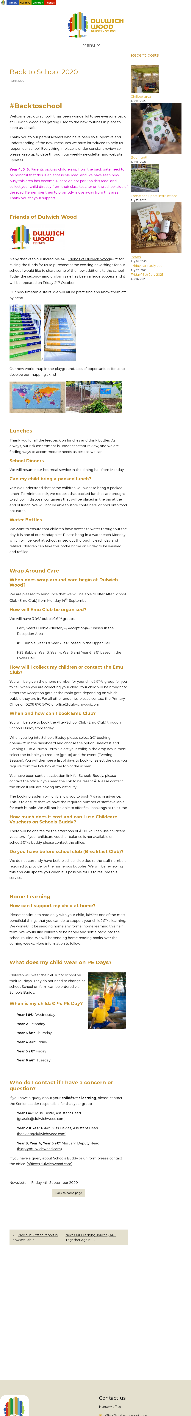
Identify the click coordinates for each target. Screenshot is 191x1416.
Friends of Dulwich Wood (89, 259)
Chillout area (141, 96)
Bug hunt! (139, 157)
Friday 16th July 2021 (147, 274)
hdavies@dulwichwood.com (41, 1134)
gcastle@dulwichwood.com (41, 1119)
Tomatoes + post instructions (154, 196)
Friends (50, 2)
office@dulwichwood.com (77, 704)
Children (38, 2)
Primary (12, 2)
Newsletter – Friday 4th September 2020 (44, 1183)
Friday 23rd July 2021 (147, 266)
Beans (136, 257)
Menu (91, 45)
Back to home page (68, 1193)
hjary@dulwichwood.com (39, 1149)
